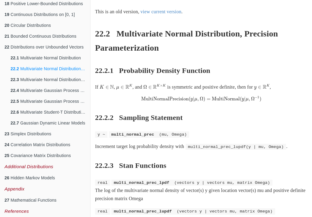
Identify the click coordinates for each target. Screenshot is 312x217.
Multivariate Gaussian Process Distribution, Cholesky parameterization (50, 101)
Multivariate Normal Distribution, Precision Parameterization (50, 68)
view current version (161, 11)
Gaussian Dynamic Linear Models (48, 123)
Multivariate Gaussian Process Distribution (50, 90)
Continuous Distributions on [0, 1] (40, 14)
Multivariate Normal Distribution (46, 57)
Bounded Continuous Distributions (40, 36)
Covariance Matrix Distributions (38, 155)
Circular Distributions (28, 25)
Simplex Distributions (28, 133)
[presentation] (107, 87)
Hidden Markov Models (30, 177)
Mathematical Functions (30, 200)
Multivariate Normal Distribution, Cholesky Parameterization (50, 79)
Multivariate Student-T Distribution (48, 112)
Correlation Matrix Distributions (37, 144)
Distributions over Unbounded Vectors (44, 47)
